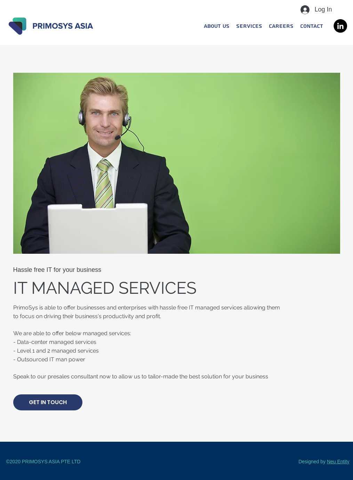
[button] (249, 26)
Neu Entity (338, 461)
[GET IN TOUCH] (47, 402)
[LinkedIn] (340, 26)
